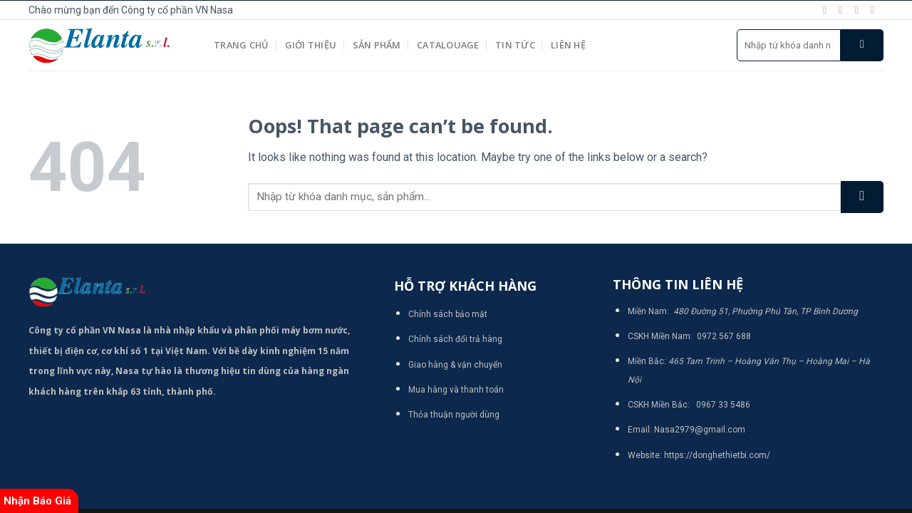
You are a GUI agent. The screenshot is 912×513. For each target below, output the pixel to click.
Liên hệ (568, 44)
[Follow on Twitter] (859, 10)
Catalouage (448, 44)
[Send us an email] (876, 10)
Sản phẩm (377, 44)
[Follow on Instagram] (844, 10)
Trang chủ (241, 44)
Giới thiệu (311, 44)
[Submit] (862, 45)
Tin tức (515, 44)
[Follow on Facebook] (828, 10)
